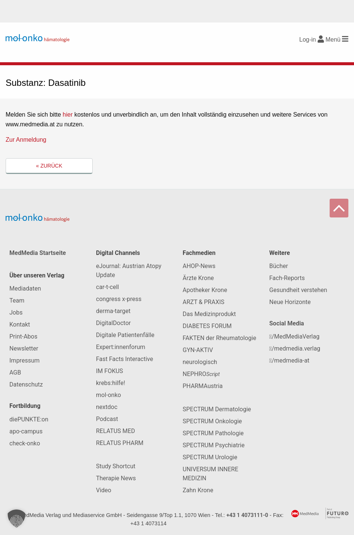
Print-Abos (23, 336)
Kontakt (19, 324)
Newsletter (23, 348)
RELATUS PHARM (119, 443)
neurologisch (200, 362)
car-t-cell (107, 287)
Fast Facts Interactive (124, 359)
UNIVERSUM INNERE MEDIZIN (210, 474)
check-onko (24, 443)
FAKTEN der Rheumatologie (219, 338)
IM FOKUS (109, 371)
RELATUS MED (115, 431)
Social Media (286, 323)
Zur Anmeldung (26, 139)
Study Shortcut (115, 466)
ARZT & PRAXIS (203, 302)
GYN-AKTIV (198, 350)
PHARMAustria (203, 386)
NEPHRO (201, 374)
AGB (15, 372)
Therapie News (116, 478)
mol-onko (108, 395)
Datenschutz (26, 384)
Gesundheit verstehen (298, 290)
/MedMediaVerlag (294, 336)
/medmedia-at (289, 360)
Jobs (15, 312)
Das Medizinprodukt (209, 314)
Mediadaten (25, 288)
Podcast (107, 419)
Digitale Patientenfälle (125, 335)
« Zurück (49, 166)
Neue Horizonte (290, 302)
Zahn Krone (198, 490)
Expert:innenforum (120, 347)
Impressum (24, 360)
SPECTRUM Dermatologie (217, 409)
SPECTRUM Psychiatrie (213, 445)
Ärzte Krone (198, 278)
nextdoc (106, 407)
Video (103, 490)
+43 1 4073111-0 (247, 515)
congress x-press (118, 299)
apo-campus (25, 431)
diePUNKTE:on (28, 419)
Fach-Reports (287, 278)
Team (16, 300)
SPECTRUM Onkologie (212, 421)
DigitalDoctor (113, 323)
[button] (16, 518)
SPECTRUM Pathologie (213, 433)
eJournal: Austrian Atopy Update (128, 270)
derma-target (113, 311)
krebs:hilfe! (110, 383)
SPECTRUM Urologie (210, 457)
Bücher (278, 266)
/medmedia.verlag (294, 348)
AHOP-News (199, 266)
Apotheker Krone (205, 290)
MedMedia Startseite (37, 252)
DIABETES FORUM (207, 326)
